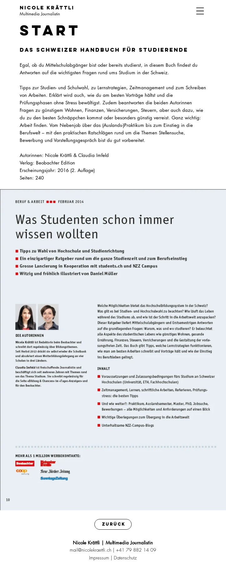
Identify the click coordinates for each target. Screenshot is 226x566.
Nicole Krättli (47, 7)
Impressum (99, 558)
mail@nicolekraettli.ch (90, 550)
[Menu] (200, 11)
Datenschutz (125, 558)
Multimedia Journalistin (40, 14)
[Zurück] (113, 524)
